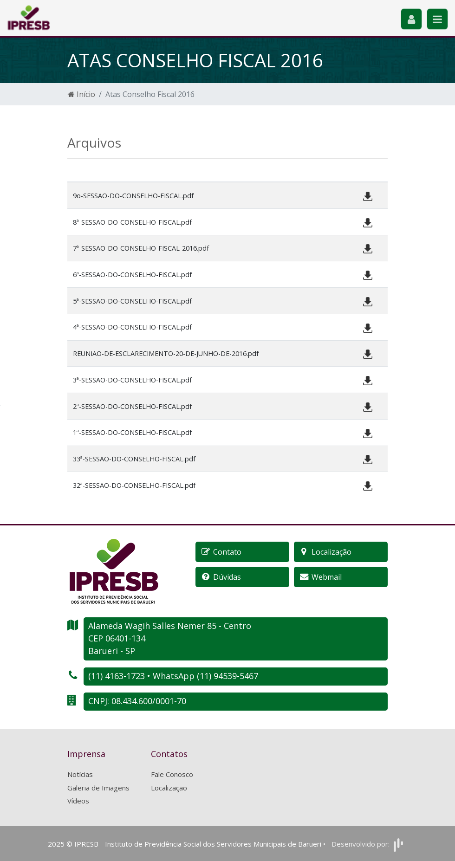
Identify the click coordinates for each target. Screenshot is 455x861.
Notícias (80, 774)
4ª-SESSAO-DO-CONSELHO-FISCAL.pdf (132, 327)
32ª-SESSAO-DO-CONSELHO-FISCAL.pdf (134, 485)
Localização (169, 787)
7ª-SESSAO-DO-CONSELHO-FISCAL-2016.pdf (141, 248)
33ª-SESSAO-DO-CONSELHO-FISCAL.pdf (134, 458)
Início (81, 94)
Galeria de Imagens (98, 787)
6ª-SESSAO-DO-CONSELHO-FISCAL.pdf (132, 274)
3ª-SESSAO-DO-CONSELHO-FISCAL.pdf (132, 379)
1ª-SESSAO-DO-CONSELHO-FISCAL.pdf (132, 432)
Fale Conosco (172, 774)
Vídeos (78, 800)
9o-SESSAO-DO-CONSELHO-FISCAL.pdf (133, 195)
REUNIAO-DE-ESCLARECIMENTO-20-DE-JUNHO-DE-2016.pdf (166, 353)
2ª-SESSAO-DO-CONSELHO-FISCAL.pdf (132, 406)
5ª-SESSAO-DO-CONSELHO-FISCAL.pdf (132, 301)
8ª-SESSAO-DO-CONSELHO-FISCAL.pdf (132, 222)
